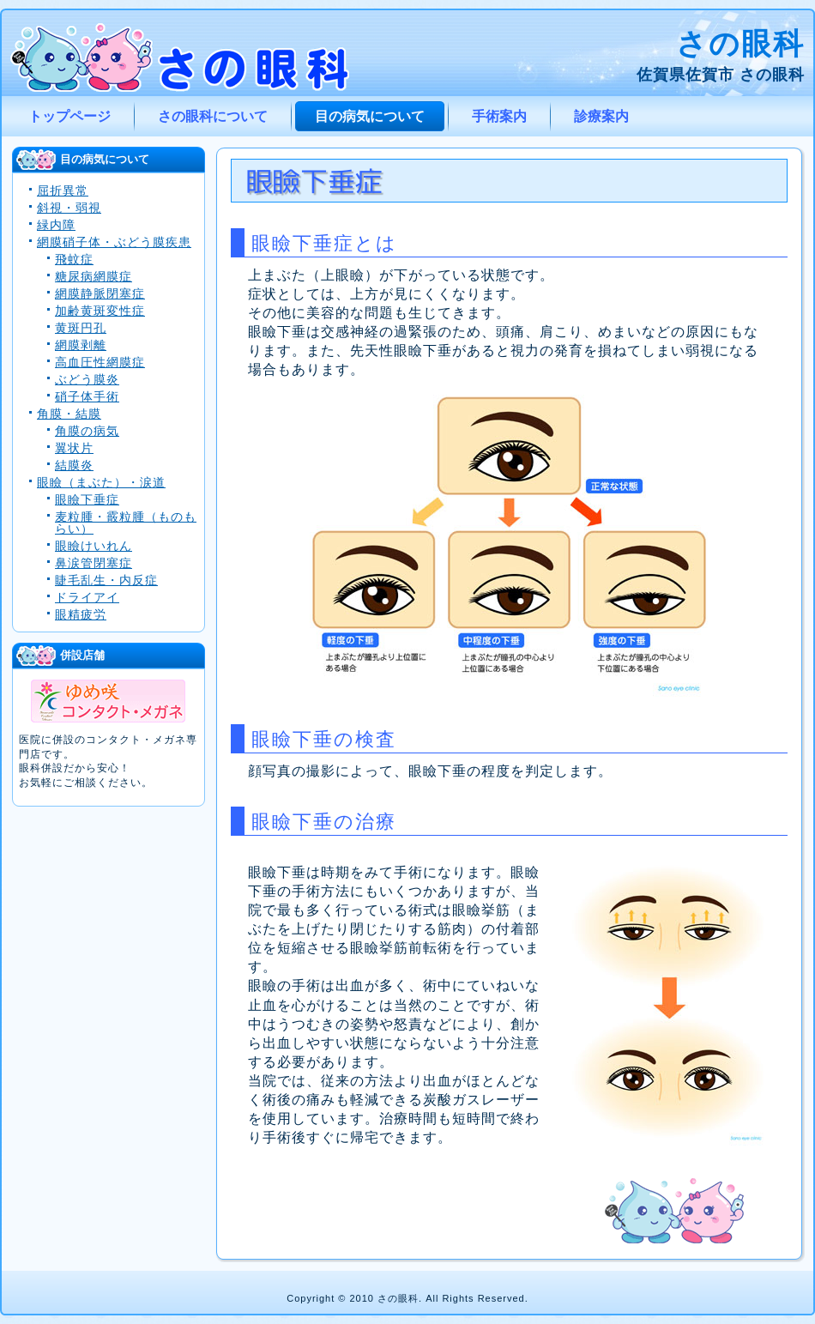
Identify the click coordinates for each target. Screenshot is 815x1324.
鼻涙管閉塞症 (93, 563)
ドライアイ (87, 597)
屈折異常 (62, 190)
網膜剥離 (80, 345)
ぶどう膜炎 (87, 379)
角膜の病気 (87, 431)
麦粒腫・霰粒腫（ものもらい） (125, 522)
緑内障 (56, 225)
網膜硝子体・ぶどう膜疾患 (114, 242)
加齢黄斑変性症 (100, 310)
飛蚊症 (74, 259)
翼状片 (74, 448)
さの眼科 (740, 43)
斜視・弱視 (69, 208)
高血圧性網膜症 (100, 362)
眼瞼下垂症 (87, 499)
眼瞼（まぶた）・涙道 (101, 482)
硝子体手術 (87, 396)
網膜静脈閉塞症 (100, 293)
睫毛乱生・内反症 (106, 580)
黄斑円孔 (80, 328)
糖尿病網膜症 (93, 276)
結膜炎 (74, 465)
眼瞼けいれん (93, 546)
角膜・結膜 (69, 413)
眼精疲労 (80, 614)
